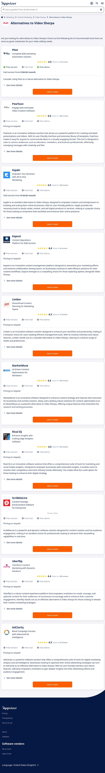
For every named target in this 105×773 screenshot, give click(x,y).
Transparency (7, 718)
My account (6, 749)
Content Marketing (24, 17)
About (4, 732)
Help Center (7, 753)
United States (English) (26, 765)
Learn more (52, 91)
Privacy (5, 713)
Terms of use (7, 723)
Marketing (10, 17)
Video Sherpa (40, 17)
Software (5, 736)
